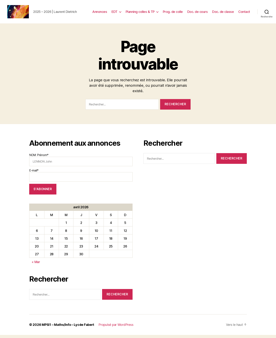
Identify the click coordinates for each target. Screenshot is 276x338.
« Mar (36, 265)
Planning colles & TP (140, 13)
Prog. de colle (173, 13)
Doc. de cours (197, 13)
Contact (244, 13)
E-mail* (81, 178)
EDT (115, 13)
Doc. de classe (223, 13)
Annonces (99, 13)
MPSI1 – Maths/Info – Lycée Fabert (68, 328)
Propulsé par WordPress (115, 328)
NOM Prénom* (81, 162)
